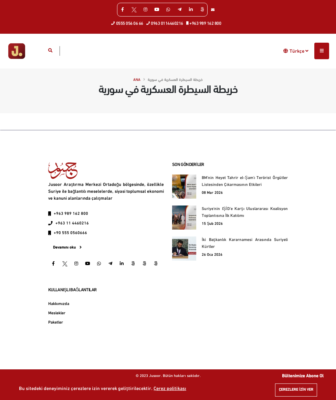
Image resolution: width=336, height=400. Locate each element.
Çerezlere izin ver (296, 390)
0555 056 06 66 (127, 23)
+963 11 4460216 (72, 223)
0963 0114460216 (165, 23)
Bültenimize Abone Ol (303, 376)
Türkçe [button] (299, 51)
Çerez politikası (170, 388)
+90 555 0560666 (70, 233)
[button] (286, 50)
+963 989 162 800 (204, 23)
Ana (136, 80)
